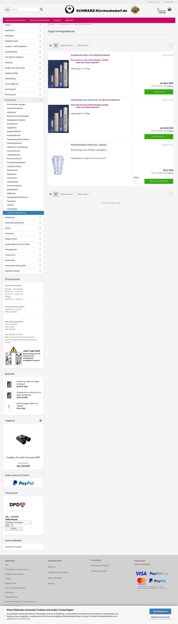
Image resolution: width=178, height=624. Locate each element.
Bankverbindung (11, 597)
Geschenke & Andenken (14, 57)
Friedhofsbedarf (11, 52)
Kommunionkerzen (14, 159)
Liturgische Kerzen (14, 166)
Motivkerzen (11, 174)
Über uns (69, 20)
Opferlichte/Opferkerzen (14, 223)
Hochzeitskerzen (13, 151)
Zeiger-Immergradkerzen (16, 213)
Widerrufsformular (99, 571)
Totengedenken (11, 250)
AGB (6, 565)
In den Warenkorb (159, 181)
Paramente (9, 233)
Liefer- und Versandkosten (15, 588)
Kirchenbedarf (10, 89)
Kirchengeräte (10, 95)
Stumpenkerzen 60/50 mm (17, 197)
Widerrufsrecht (10, 583)
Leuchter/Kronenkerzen (16, 162)
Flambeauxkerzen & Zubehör (18, 139)
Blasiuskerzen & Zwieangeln (18, 116)
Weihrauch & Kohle (12, 271)
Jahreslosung (10, 79)
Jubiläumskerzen (13, 155)
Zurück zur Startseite (15, 20)
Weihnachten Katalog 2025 (15, 266)
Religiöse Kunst (11, 239)
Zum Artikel (159, 92)
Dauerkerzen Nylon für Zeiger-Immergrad (90, 55)
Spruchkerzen (12, 190)
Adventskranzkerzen (15, 108)
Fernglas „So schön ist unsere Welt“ (23, 457)
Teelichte (10, 205)
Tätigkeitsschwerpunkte (14, 574)
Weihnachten (10, 260)
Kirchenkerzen (10, 100)
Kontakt (57, 20)
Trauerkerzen (12, 209)
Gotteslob (8, 62)
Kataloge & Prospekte (40, 20)
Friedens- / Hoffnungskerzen (16, 46)
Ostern (7, 228)
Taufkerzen (11, 201)
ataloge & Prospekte (100, 565)
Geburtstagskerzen (14, 143)
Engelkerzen (11, 128)
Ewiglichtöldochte (14, 131)
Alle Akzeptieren (160, 611)
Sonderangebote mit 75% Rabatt (17, 244)
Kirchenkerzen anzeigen (16, 104)
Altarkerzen (9, 36)
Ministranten (10, 217)
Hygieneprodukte (11, 73)
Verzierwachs (10, 255)
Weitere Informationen (160, 617)
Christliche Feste (11, 41)
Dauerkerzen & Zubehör (16, 120)
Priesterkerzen (12, 182)
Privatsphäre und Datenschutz (16, 570)
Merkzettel (168, 2)
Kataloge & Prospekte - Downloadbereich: (21, 602)
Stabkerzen (11, 193)
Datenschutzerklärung (21, 619)
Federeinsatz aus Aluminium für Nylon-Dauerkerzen (95, 100)
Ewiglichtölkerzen (14, 135)
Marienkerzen (12, 170)
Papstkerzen (10, 30)
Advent (7, 25)
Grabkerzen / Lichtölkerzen (17, 147)
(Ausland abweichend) (97, 158)
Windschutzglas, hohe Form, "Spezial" (89, 144)
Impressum (9, 592)
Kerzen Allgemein (11, 84)
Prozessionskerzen (14, 186)
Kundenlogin (153, 2)
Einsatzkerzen (12, 124)
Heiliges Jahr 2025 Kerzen (15, 68)
